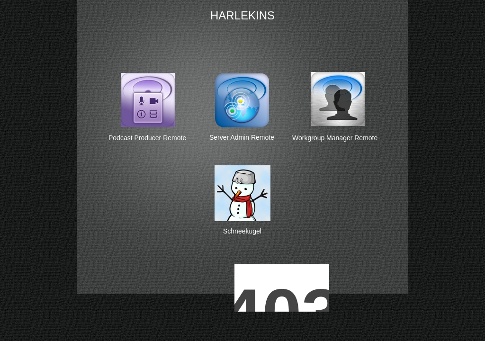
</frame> (349, 244)
